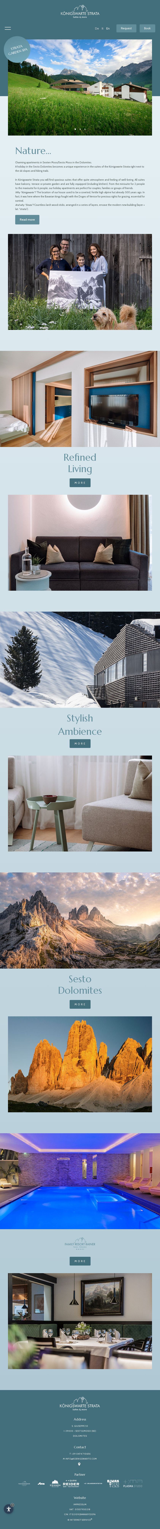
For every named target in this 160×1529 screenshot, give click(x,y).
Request (126, 28)
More (80, 482)
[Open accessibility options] (8, 1509)
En (108, 28)
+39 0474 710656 (81, 1453)
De (97, 28)
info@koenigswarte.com (81, 1458)
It (102, 28)
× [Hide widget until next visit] (12, 1504)
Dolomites (80, 1436)
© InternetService (80, 1520)
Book (147, 28)
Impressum (80, 1504)
